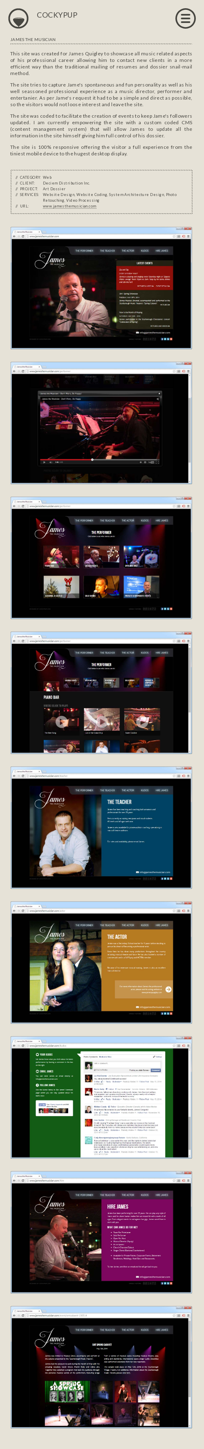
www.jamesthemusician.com (69, 206)
